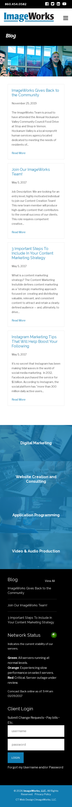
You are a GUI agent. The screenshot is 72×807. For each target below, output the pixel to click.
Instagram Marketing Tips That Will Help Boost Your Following (34, 341)
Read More (19, 153)
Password (56, 767)
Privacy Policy (43, 794)
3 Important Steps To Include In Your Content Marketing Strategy (32, 253)
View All (50, 580)
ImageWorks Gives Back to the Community (35, 92)
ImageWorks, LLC (46, 799)
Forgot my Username (23, 767)
